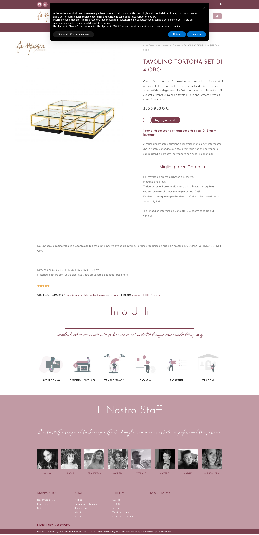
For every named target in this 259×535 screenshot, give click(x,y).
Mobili (156, 46)
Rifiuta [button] (177, 34)
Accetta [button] (196, 34)
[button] (204, 8)
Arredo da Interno (73, 295)
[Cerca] (217, 16)
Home (147, 46)
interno (159, 295)
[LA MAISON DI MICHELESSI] (186, 509)
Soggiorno (104, 295)
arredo (137, 295)
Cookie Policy (64, 525)
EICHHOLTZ (148, 295)
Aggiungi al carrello (166, 120)
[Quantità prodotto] (147, 120)
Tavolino (191, 46)
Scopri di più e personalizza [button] (73, 34)
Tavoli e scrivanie (173, 46)
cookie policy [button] (148, 16)
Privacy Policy (45, 525)
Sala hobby (91, 295)
